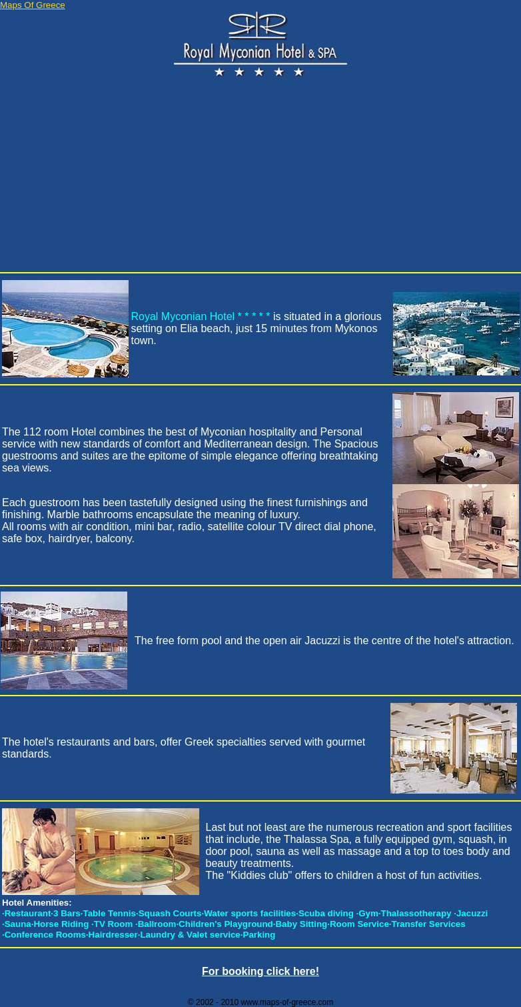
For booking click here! (260, 971)
